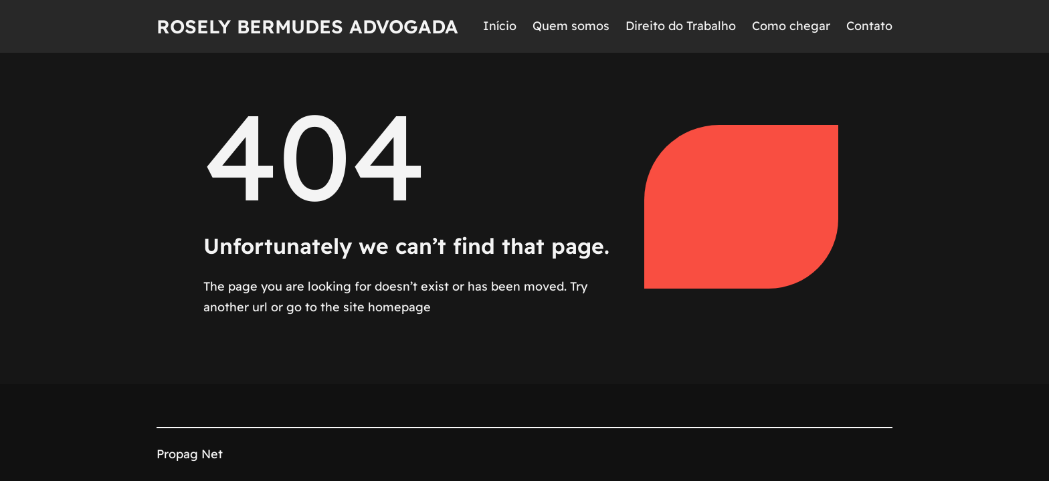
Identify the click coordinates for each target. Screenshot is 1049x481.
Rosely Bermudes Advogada (307, 26)
